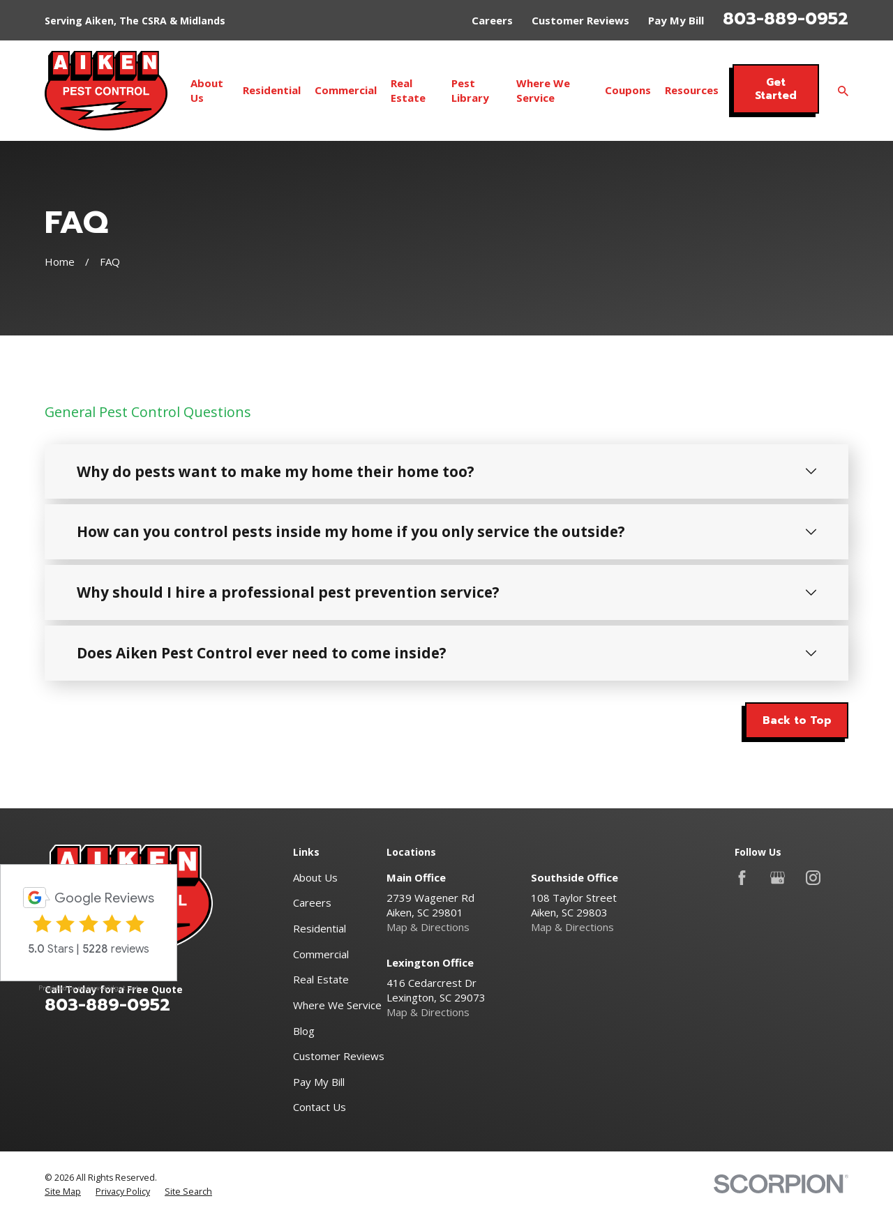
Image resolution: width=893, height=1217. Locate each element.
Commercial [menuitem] (346, 90)
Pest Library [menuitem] (470, 90)
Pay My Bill (676, 20)
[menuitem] (63, 1192)
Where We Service (337, 1005)
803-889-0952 (785, 18)
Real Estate (321, 979)
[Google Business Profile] (777, 877)
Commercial (321, 954)
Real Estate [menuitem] (408, 90)
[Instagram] (813, 877)
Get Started (776, 89)
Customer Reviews (580, 20)
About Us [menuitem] (206, 90)
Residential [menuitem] (272, 90)
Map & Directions (428, 927)
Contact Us (319, 1107)
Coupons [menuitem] (628, 90)
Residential (319, 928)
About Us (315, 877)
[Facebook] (742, 877)
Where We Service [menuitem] (543, 90)
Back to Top (797, 720)
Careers (492, 20)
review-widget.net (108, 987)
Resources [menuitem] (692, 90)
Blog (304, 1031)
